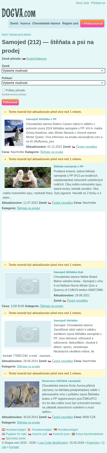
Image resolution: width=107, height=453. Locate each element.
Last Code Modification (53, 442)
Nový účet (82, 3)
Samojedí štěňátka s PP (41, 119)
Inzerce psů (37, 434)
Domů (14, 23)
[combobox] (53, 70)
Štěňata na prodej (51, 152)
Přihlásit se (98, 3)
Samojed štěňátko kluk (68, 272)
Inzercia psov (59, 434)
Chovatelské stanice (46, 23)
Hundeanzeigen (14, 429)
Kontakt (14, 447)
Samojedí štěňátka (66, 320)
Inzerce (25, 23)
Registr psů (70, 23)
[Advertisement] (53, 236)
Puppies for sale (14, 434)
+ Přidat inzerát (92, 23)
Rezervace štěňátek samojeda (61, 380)
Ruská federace (34, 58)
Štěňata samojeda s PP (68, 166)
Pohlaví (7, 78)
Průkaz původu (14, 90)
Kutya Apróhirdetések (87, 434)
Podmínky (93, 442)
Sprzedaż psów (14, 438)
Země (6, 65)
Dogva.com (18, 12)
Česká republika (84, 146)
